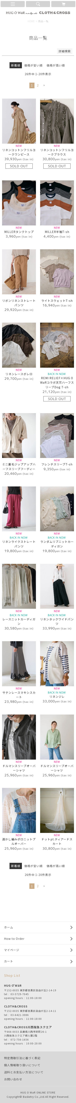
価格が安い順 (33, 65)
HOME (31, 21)
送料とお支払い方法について (24, 1072)
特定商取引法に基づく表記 (22, 1058)
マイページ (11, 950)
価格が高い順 (56, 65)
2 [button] (38, 85)
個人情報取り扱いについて (22, 1065)
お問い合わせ (13, 1079)
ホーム (8, 927)
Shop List (12, 975)
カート (8, 961)
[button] (44, 85)
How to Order (14, 939)
